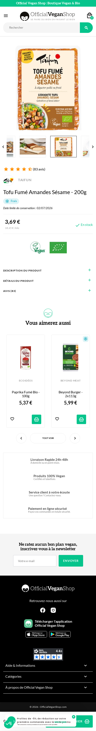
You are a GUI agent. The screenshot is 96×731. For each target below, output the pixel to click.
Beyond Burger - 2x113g (71, 394)
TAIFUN (17, 180)
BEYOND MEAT (71, 380)
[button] (9, 724)
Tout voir (48, 438)
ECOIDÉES (25, 380)
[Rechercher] (41, 27)
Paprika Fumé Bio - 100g (26, 394)
